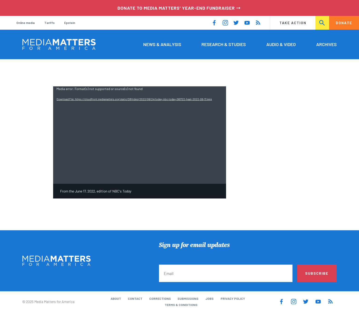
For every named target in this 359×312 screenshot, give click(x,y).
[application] (139, 135)
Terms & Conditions (181, 305)
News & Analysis (162, 44)
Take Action (292, 22)
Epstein (69, 23)
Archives (326, 44)
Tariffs (49, 23)
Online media (25, 23)
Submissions (188, 298)
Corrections (160, 298)
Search (322, 22)
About (116, 298)
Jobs (209, 298)
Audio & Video (281, 44)
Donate (344, 22)
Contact (135, 298)
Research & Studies (223, 44)
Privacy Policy (233, 298)
